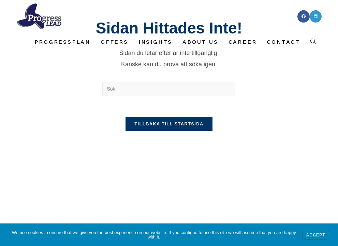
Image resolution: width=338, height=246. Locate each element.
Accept (315, 235)
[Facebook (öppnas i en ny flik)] (303, 16)
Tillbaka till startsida (168, 123)
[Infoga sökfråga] (168, 89)
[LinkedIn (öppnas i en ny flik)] (316, 16)
